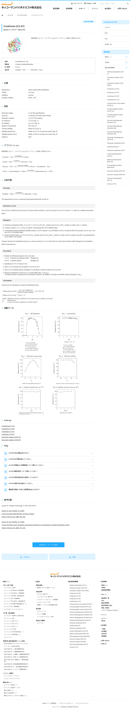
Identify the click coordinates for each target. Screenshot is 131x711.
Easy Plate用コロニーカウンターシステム (16, 643)
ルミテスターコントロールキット (13, 609)
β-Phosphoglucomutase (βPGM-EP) (80, 636)
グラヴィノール (41, 611)
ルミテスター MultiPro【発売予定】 (14, 615)
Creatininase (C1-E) (8, 426)
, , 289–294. (14, 517)
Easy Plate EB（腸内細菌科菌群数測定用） (16, 664)
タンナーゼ (40, 623)
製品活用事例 (105, 603)
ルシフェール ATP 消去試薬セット (14, 632)
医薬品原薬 (39, 585)
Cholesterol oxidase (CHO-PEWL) (79, 590)
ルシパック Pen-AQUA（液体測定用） (15, 601)
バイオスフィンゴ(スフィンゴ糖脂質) (47, 599)
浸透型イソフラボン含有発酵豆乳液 (47, 605)
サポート (104, 594)
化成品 (38, 581)
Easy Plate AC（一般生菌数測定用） (14, 649)
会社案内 (104, 625)
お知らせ (104, 643)
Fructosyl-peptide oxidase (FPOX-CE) (80, 607)
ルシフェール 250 (9, 618)
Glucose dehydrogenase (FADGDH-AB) (81, 615)
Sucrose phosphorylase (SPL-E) (79, 644)
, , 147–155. (14, 528)
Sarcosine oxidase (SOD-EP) (11, 440)
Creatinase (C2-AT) (8, 431)
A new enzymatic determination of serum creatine (18, 514)
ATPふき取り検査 (8, 585)
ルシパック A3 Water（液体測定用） (14, 596)
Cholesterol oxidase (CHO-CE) (78, 588)
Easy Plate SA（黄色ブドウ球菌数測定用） (16, 657)
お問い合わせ (105, 640)
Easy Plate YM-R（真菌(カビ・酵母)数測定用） (16, 660)
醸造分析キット (7, 682)
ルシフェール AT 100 (10, 629)
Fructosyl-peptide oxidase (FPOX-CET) (81, 609)
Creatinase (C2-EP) (8, 434)
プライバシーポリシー (66, 703)
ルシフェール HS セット (11, 626)
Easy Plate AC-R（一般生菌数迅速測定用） (16, 666)
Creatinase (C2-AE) (8, 429)
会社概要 (104, 631)
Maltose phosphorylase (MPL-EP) (79, 633)
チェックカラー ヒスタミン (12, 676)
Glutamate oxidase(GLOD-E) (78, 623)
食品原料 (38, 608)
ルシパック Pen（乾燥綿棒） (12, 598)
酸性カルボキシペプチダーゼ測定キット (15, 695)
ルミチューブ (8, 637)
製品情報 (10, 15)
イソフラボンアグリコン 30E (45, 616)
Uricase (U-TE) (74, 647)
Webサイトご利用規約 (49, 703)
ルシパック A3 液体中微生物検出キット (15, 604)
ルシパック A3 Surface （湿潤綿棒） (14, 593)
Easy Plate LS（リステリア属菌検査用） (15, 669)
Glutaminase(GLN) (75, 625)
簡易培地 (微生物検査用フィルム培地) (14, 641)
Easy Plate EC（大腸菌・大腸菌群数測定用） (17, 654)
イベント (104, 615)
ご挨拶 (103, 629)
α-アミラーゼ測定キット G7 (12, 687)
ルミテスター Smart (9, 587)
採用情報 (104, 636)
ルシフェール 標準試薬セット (12, 634)
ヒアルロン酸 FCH (42, 594)
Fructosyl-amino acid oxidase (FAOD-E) (81, 604)
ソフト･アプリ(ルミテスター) (109, 610)
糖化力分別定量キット (10, 693)
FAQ (102, 600)
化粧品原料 (39, 591)
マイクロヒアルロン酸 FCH (45, 597)
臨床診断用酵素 (22, 15)
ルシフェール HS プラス (11, 623)
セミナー (104, 618)
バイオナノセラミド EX (43, 602)
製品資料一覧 (105, 598)
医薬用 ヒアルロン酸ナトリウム (46, 587)
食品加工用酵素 (40, 620)
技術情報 (104, 581)
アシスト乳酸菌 (41, 614)
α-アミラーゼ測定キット (11, 685)
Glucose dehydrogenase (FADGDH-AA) (81, 612)
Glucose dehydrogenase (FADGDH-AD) (81, 617)
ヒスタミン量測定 (8, 673)
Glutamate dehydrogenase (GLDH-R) (80, 620)
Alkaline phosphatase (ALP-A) (78, 585)
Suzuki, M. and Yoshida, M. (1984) (13, 511)
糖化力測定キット (9, 690)
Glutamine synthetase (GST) (78, 628)
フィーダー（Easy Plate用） (12, 646)
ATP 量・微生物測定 (9, 613)
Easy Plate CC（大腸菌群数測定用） (14, 651)
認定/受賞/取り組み (106, 605)
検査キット (6, 581)
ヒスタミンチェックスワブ (11, 678)
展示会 (103, 621)
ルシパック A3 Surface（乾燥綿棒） (14, 590)
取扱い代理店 (105, 608)
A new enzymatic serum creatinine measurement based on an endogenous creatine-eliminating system (35, 525)
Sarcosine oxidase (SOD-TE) (11, 437)
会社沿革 (104, 633)
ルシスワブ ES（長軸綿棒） (12, 606)
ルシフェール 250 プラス (11, 621)
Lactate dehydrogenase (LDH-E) (79, 631)
